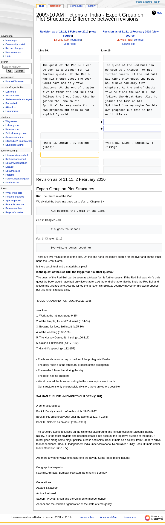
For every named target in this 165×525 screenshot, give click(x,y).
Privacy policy (86, 517)
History (92, 6)
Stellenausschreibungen (18, 99)
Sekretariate (12, 95)
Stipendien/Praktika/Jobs (18, 141)
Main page (11, 40)
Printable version (14, 204)
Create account (144, 1)
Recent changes (14, 48)
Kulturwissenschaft (15, 159)
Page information (14, 212)
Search (4, 61)
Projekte (9, 174)
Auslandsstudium (14, 137)
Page (41, 6)
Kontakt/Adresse (14, 81)
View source (76, 6)
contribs (76, 39)
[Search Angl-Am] (15, 67)
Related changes (14, 196)
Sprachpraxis (12, 171)
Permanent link (13, 208)
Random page (13, 52)
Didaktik (9, 166)
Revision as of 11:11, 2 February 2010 (64, 31)
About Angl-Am (108, 517)
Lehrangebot (12, 125)
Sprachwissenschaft (16, 163)
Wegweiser (11, 121)
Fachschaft (11, 103)
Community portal (15, 44)
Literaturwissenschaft (17, 155)
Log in (157, 1)
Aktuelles (10, 107)
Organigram (11, 111)
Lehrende (10, 91)
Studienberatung (14, 145)
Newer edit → (130, 43)
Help (156, 13)
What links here (13, 192)
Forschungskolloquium (17, 178)
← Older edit (68, 43)
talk (67, 39)
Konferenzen (12, 182)
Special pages (13, 200)
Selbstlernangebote (16, 133)
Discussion (55, 6)
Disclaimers (129, 517)
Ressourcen (11, 129)
